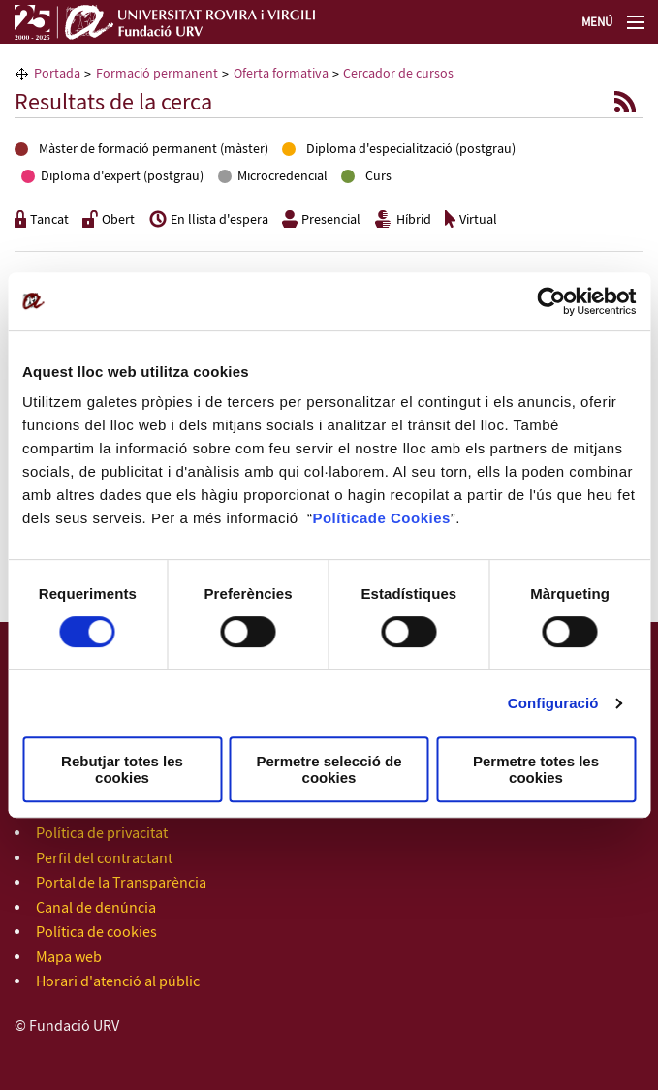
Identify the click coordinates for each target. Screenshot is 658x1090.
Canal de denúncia (96, 908)
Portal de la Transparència (121, 883)
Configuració (553, 703)
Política (339, 518)
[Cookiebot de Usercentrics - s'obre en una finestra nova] (551, 301)
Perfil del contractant (104, 859)
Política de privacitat (102, 834)
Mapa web (69, 958)
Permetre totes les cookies (536, 769)
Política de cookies (96, 932)
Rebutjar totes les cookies (122, 769)
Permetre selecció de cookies (328, 769)
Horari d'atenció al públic (118, 982)
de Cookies (409, 518)
